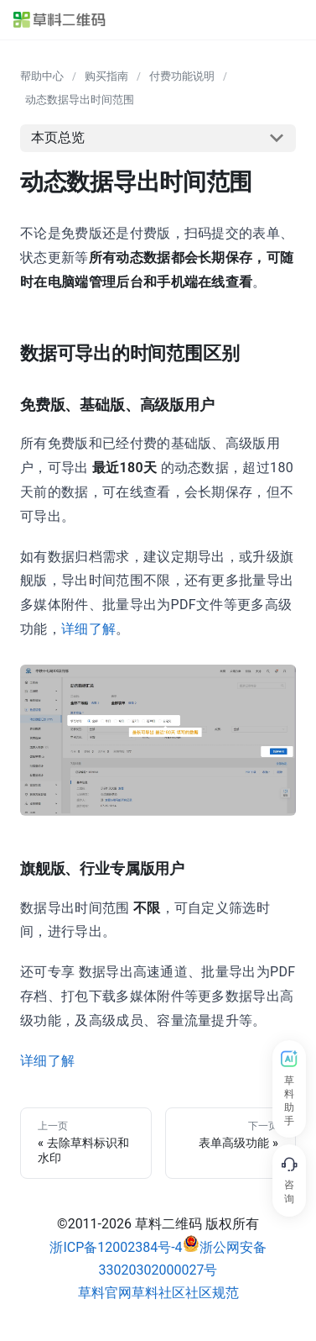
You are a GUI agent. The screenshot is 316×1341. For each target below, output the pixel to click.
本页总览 (58, 137)
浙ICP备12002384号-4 (115, 1247)
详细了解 (88, 629)
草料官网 (105, 1293)
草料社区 (158, 1293)
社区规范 (212, 1293)
